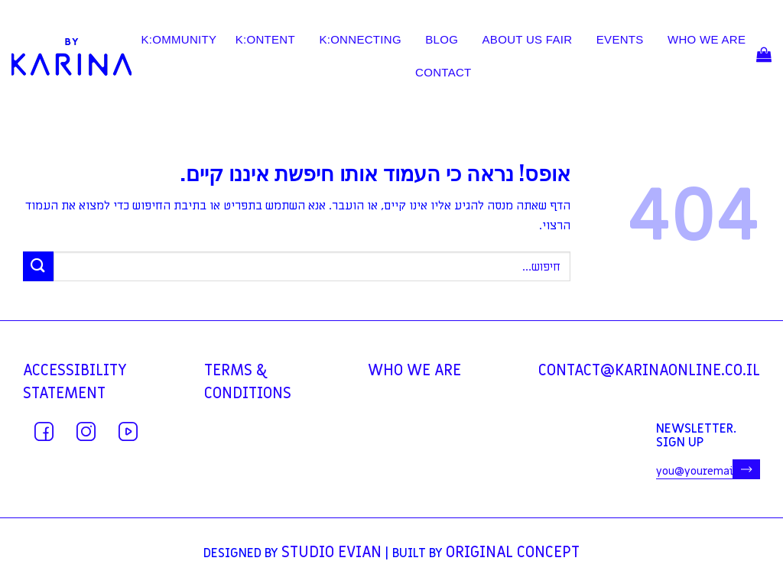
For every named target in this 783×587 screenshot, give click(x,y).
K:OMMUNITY (178, 40)
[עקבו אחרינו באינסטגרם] (86, 431)
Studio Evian (331, 553)
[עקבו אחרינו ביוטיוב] (128, 431)
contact (443, 72)
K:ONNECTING (360, 40)
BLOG (441, 40)
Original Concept (513, 553)
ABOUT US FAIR (527, 40)
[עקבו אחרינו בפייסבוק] (44, 431)
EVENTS (620, 40)
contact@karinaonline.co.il (649, 371)
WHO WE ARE (707, 40)
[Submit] (38, 266)
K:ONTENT (265, 40)
